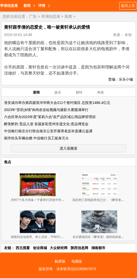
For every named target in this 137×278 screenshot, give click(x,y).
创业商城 (40, 248)
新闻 (27, 6)
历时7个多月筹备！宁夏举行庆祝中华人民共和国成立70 (48, 200)
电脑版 (77, 261)
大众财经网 (58, 248)
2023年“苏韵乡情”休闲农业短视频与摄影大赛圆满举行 (46, 110)
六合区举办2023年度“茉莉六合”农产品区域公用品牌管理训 (50, 117)
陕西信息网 (79, 248)
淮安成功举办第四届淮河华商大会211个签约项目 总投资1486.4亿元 (57, 103)
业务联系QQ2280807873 (76, 269)
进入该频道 (68, 148)
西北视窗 (23, 248)
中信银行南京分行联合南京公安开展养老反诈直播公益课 (48, 131)
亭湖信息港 (9, 6)
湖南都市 (98, 248)
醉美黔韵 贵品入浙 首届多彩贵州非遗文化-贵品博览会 (46, 124)
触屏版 (60, 261)
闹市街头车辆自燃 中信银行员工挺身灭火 (36, 138)
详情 (41, 6)
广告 (33, 16)
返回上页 (128, 6)
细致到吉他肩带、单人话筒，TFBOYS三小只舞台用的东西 (50, 237)
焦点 (7, 162)
